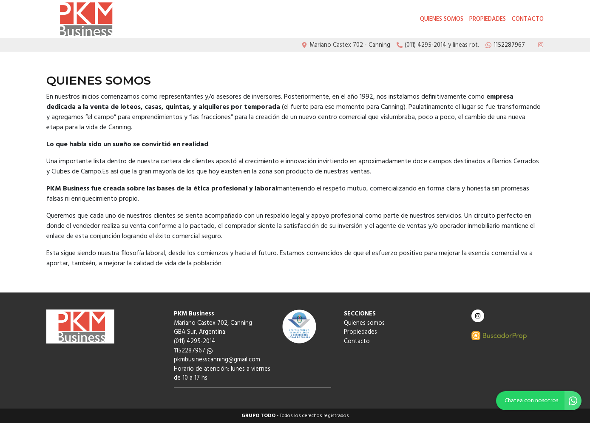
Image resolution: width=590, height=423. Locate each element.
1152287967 (193, 351)
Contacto (528, 19)
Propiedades (487, 19)
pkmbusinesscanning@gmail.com (217, 360)
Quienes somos (441, 19)
